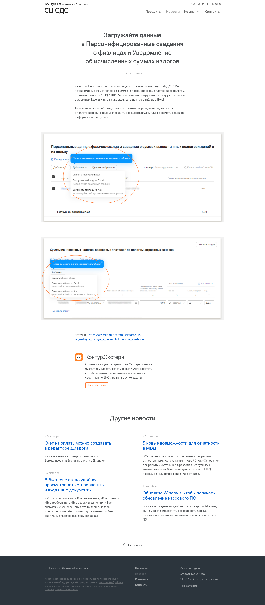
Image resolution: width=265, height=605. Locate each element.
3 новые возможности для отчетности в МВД (181, 445)
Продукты (153, 11)
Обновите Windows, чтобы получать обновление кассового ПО (179, 495)
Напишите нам (188, 586)
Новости (173, 11)
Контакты (212, 11)
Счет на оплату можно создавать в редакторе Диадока (78, 445)
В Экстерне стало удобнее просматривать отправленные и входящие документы (75, 485)
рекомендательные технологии (61, 589)
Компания (192, 11)
